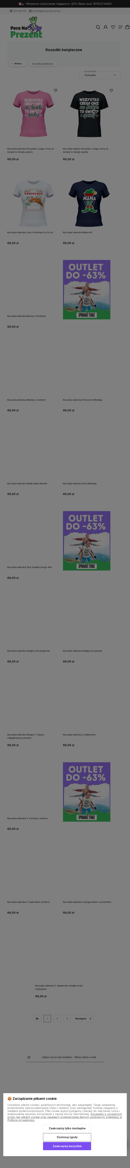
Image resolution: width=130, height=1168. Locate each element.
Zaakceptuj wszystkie (67, 1146)
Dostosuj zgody (67, 1137)
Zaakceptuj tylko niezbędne (67, 1128)
